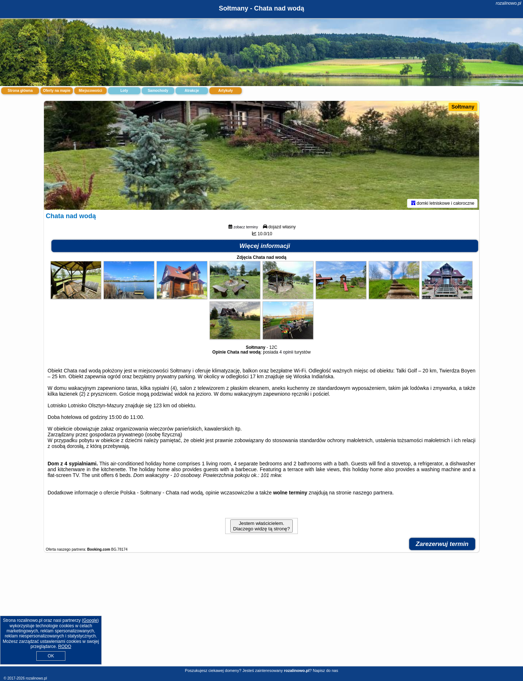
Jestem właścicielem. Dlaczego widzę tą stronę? (261, 526)
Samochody (158, 91)
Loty (124, 91)
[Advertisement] (261, 613)
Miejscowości (90, 91)
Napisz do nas (325, 670)
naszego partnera (372, 493)
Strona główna (20, 91)
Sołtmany (462, 107)
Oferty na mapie (56, 91)
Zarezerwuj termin (442, 544)
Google (90, 620)
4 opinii (286, 352)
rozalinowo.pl (508, 3)
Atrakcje (192, 91)
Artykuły (225, 91)
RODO (64, 646)
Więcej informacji (264, 245)
